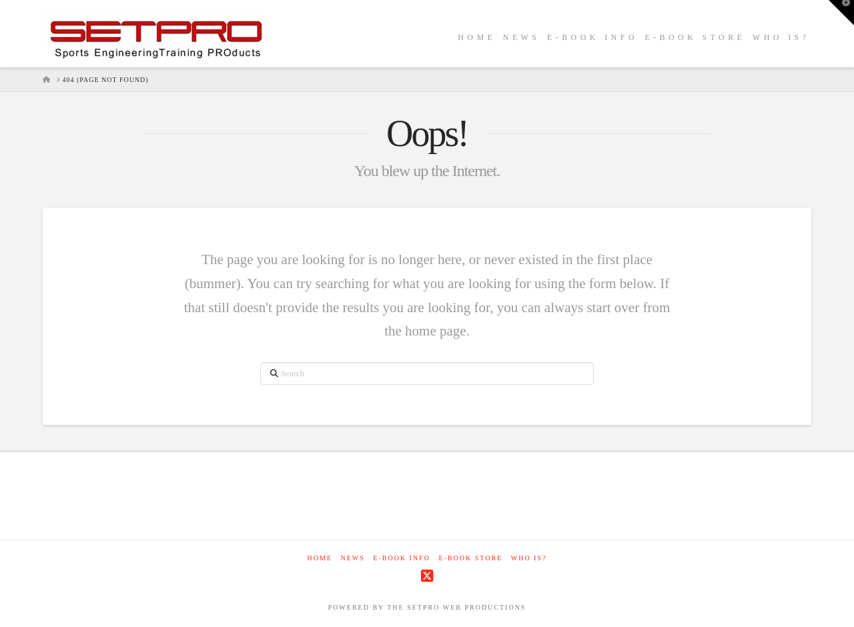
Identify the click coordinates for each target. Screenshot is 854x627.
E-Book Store (470, 558)
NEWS (353, 558)
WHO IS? (529, 558)
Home (320, 558)
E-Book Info (401, 558)
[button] (841, 12)
